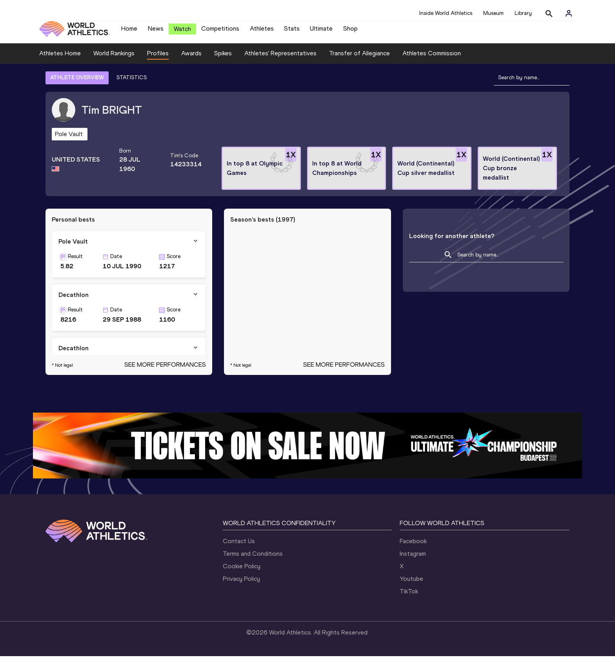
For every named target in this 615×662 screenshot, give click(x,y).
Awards (191, 59)
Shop (350, 31)
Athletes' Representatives (280, 59)
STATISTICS (131, 83)
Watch (182, 32)
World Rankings (114, 59)
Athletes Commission (431, 59)
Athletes (262, 31)
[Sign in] (569, 13)
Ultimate (321, 31)
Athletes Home (60, 59)
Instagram (413, 559)
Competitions (220, 31)
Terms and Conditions (253, 559)
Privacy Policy (241, 584)
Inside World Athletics (445, 13)
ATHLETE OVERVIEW (77, 83)
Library (523, 13)
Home (129, 31)
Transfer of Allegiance (359, 59)
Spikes (223, 59)
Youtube (411, 584)
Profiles (158, 59)
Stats (292, 31)
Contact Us (239, 547)
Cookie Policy (241, 572)
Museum (493, 13)
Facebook (413, 547)
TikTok (409, 597)
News (156, 31)
